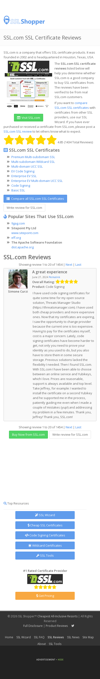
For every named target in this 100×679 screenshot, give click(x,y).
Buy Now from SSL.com (28, 434)
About (41, 644)
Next (69, 264)
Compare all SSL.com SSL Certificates (35, 198)
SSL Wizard (45, 515)
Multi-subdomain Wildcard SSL (33, 162)
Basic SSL (18, 190)
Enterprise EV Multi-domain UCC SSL (37, 181)
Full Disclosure (33, 626)
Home (9, 637)
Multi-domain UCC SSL (27, 166)
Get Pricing (45, 596)
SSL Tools (45, 555)
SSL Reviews (56, 637)
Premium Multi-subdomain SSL (33, 157)
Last (78, 264)
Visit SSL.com (28, 117)
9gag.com (18, 223)
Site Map (88, 637)
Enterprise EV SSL (23, 176)
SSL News (73, 637)
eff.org (16, 237)
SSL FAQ (39, 637)
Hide (61, 659)
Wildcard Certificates (45, 545)
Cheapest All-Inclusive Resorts (57, 616)
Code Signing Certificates (45, 535)
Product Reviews (57, 626)
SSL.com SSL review (18, 131)
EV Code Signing (22, 171)
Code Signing (20, 185)
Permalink (54, 277)
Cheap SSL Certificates (45, 525)
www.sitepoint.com (24, 233)
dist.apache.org (22, 247)
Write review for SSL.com (24, 207)
